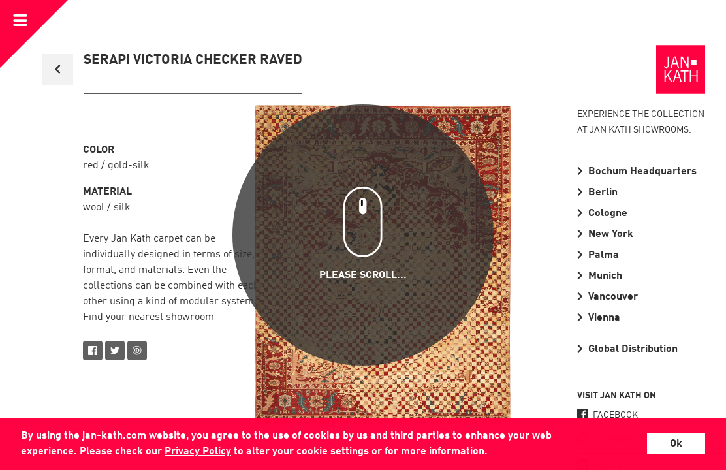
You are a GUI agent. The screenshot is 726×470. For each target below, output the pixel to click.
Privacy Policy (198, 451)
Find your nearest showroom (148, 317)
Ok (676, 444)
